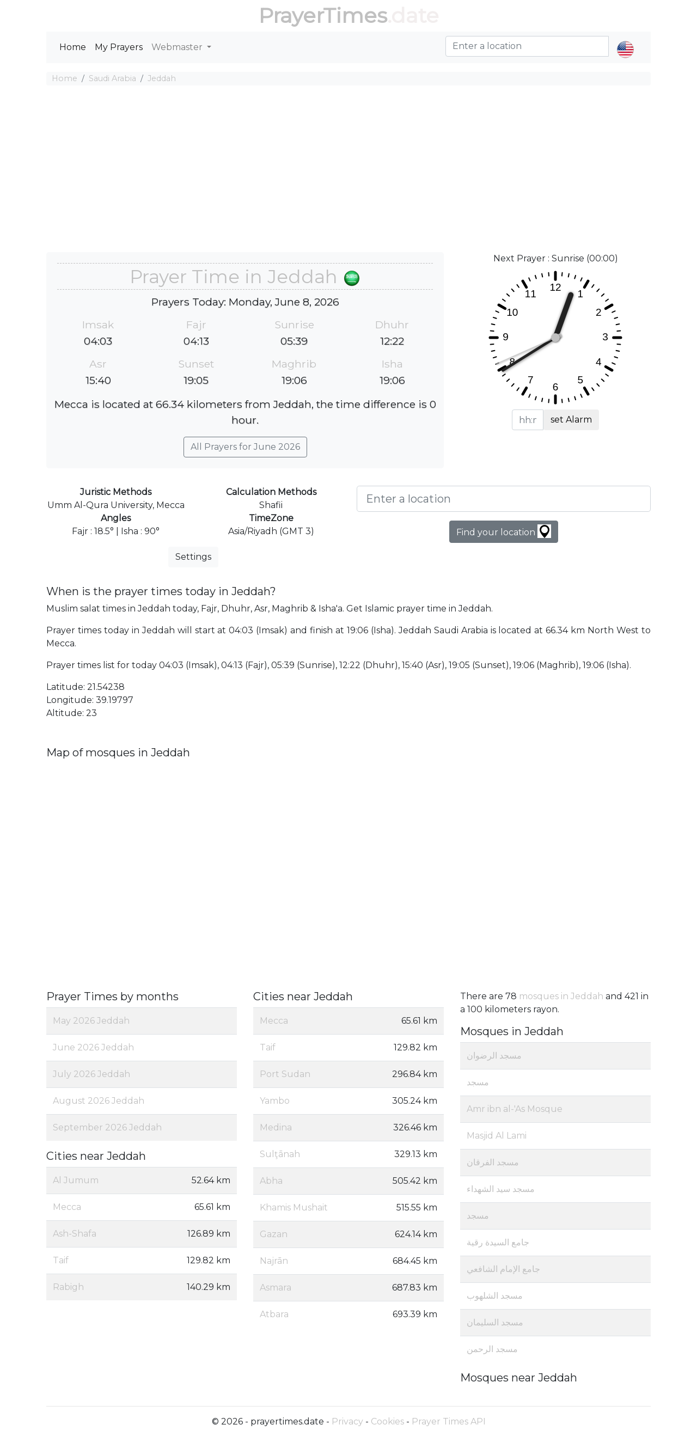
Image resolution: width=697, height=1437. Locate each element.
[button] (625, 40)
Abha (271, 1181)
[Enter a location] (504, 499)
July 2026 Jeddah (91, 1074)
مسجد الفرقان (493, 1162)
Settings (193, 557)
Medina (276, 1127)
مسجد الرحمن (492, 1349)
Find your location (503, 531)
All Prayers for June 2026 (245, 447)
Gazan (274, 1234)
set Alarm (571, 419)
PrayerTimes (323, 15)
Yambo (275, 1101)
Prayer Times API (449, 1421)
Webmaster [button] (178, 47)
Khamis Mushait (294, 1207)
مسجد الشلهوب (495, 1296)
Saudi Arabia (112, 78)
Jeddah (162, 78)
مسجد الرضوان (494, 1055)
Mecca (67, 1207)
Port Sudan (285, 1074)
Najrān (274, 1261)
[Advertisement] (348, 170)
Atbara (274, 1314)
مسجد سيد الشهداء (501, 1189)
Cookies (387, 1421)
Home (72, 47)
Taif (61, 1260)
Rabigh (68, 1287)
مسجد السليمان (495, 1322)
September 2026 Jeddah (107, 1127)
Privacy (347, 1421)
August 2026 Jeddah (98, 1101)
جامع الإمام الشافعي (503, 1269)
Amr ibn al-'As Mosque (515, 1109)
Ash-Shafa (74, 1233)
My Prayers (119, 47)
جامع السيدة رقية (498, 1242)
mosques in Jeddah (561, 996)
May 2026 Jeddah (91, 1021)
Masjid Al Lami (497, 1135)
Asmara (275, 1287)
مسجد (478, 1082)
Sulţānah (280, 1154)
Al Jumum (76, 1180)
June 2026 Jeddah (93, 1047)
